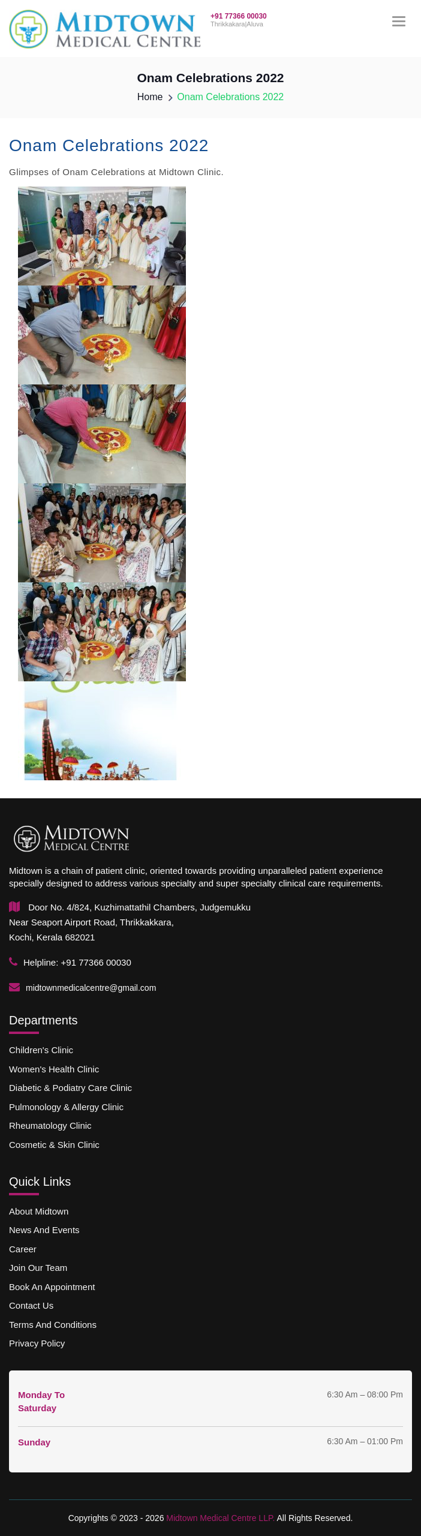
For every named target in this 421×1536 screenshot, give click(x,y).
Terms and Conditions (55, 1324)
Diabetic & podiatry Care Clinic (70, 1087)
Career (23, 1249)
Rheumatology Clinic (50, 1125)
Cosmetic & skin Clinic (56, 1144)
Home (150, 97)
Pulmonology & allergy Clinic (66, 1107)
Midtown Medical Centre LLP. (219, 1518)
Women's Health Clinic (54, 1069)
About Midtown (38, 1211)
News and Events (44, 1230)
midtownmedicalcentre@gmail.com (91, 988)
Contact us (31, 1305)
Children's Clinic (41, 1050)
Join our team (38, 1267)
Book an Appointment (52, 1286)
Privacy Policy (37, 1343)
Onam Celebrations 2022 (230, 97)
